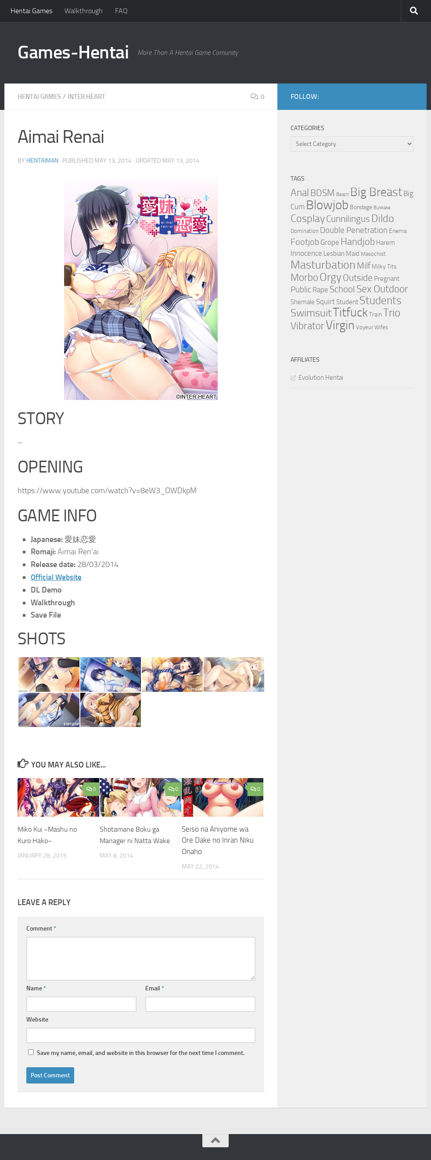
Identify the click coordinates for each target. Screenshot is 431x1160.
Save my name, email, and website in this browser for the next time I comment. (140, 1052)
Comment (41, 928)
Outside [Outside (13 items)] (358, 277)
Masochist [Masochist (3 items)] (373, 254)
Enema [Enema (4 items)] (398, 231)
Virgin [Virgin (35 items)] (340, 325)
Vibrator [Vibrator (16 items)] (307, 326)
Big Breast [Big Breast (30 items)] (376, 192)
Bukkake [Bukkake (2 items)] (382, 208)
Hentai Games (31, 11)
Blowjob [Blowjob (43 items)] (327, 205)
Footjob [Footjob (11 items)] (305, 241)
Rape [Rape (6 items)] (320, 290)
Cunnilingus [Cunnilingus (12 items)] (348, 219)
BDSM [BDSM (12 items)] (322, 193)
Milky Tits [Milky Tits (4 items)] (384, 266)
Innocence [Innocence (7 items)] (306, 253)
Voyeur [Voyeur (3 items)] (364, 327)
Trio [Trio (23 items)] (391, 312)
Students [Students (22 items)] (380, 300)
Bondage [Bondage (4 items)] (361, 207)
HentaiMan (42, 160)
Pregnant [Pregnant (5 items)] (386, 279)
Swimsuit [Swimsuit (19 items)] (311, 313)
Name (36, 988)
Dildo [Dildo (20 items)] (382, 218)
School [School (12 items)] (342, 289)
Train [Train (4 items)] (375, 314)
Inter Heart (92, 96)
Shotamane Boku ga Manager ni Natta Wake (131, 839)
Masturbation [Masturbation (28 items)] (323, 265)
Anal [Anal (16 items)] (300, 193)
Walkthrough (84, 11)
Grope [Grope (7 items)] (329, 242)
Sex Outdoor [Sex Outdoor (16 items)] (382, 289)
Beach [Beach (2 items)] (342, 194)
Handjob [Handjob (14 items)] (358, 241)
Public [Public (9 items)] (301, 289)
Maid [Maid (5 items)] (352, 254)
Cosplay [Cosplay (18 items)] (308, 218)
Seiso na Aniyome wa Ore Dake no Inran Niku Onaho (218, 839)
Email (154, 988)
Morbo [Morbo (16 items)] (304, 278)
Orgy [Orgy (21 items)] (330, 277)
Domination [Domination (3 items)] (305, 231)
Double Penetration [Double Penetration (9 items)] (354, 230)
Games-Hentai (73, 52)
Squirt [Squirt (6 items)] (325, 302)
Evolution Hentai (320, 378)
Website (37, 1019)
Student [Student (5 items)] (347, 302)
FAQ (121, 11)
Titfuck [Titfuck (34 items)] (350, 312)
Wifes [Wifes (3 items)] (381, 327)
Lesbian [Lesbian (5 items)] (334, 254)
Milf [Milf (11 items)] (363, 265)
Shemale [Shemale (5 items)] (303, 302)
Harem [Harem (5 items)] (385, 243)
